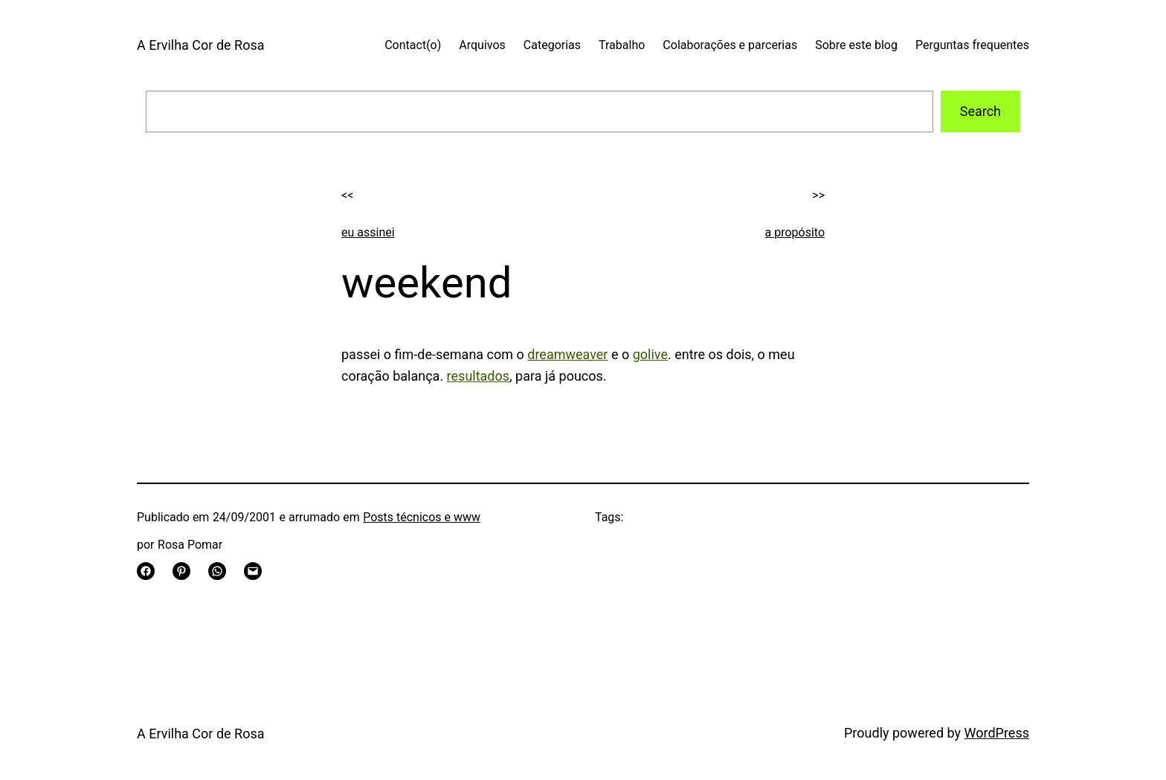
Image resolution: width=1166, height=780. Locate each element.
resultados (478, 376)
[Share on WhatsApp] (217, 571)
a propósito (795, 232)
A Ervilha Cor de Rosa (200, 45)
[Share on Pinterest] (181, 571)
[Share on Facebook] (146, 571)
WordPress (996, 733)
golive (650, 354)
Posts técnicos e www (421, 517)
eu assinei (368, 232)
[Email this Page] (253, 571)
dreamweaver (567, 354)
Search (980, 111)
